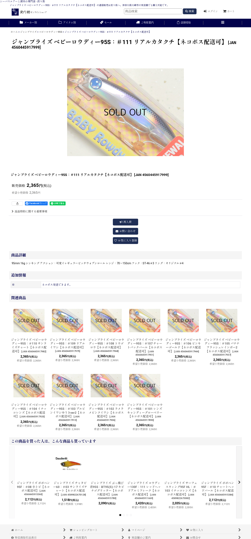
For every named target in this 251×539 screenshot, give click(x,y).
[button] (222, 23)
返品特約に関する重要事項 (29, 211)
